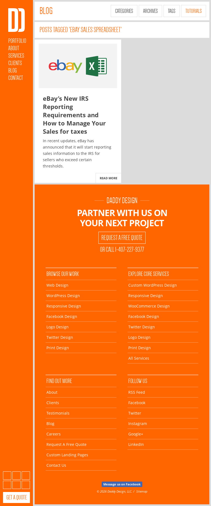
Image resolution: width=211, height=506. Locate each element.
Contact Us (56, 465)
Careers (53, 434)
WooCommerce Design (149, 306)
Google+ (16, 485)
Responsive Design (63, 306)
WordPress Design (63, 295)
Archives (150, 11)
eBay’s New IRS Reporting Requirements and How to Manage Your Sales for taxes (74, 114)
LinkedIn (26, 485)
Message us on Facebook (122, 484)
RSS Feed (136, 392)
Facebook (16, 475)
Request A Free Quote (122, 237)
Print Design (57, 347)
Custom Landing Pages (67, 454)
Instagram (7, 485)
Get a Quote (16, 497)
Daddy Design (122, 200)
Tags (171, 11)
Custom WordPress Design (152, 285)
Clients (15, 63)
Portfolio (17, 40)
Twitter (26, 475)
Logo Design (57, 326)
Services (16, 55)
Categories (124, 11)
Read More (108, 178)
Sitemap (141, 491)
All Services (138, 358)
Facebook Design (61, 316)
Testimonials (58, 413)
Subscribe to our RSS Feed (7, 475)
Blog (12, 70)
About (13, 48)
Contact (15, 77)
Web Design (57, 285)
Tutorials (193, 11)
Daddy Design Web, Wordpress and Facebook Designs (16, 20)
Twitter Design (59, 337)
